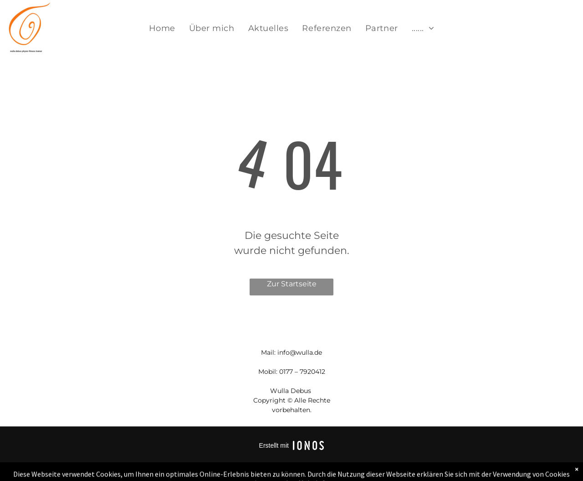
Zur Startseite (292, 283)
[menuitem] (162, 28)
